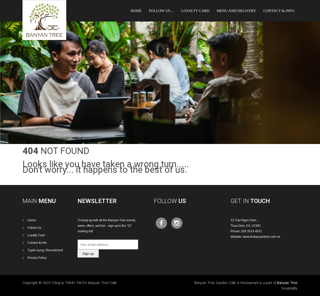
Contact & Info (278, 11)
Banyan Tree (287, 283)
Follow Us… (161, 11)
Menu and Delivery (236, 11)
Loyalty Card (36, 235)
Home (136, 11)
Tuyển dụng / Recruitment (45, 250)
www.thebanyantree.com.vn (261, 236)
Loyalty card (195, 11)
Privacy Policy (37, 258)
